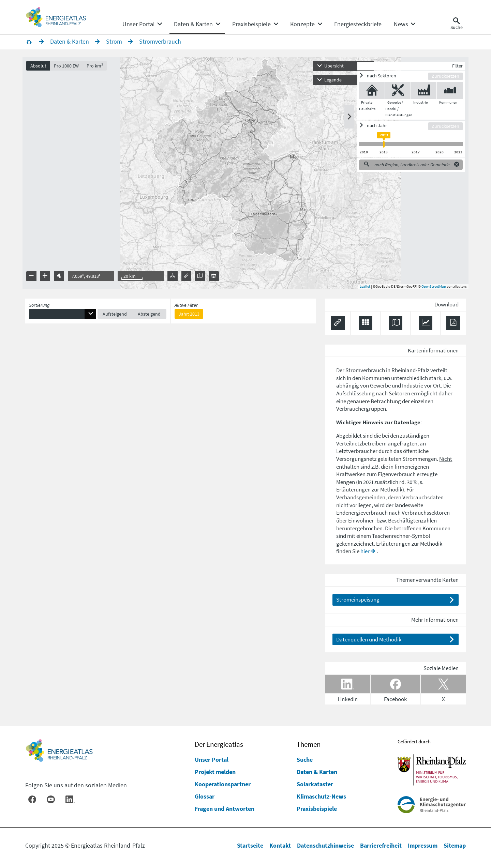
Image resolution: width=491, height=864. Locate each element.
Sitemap (455, 845)
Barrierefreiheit (381, 845)
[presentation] (245, 175)
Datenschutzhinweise (325, 845)
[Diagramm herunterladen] (426, 326)
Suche (305, 759)
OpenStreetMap (431, 288)
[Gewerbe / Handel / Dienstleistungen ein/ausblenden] (395, 92)
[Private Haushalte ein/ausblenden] (369, 92)
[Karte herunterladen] (396, 326)
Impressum (422, 845)
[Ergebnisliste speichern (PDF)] (453, 326)
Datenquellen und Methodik (368, 641)
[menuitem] (138, 24)
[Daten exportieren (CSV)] (366, 326)
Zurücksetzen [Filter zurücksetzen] (443, 78)
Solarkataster (315, 784)
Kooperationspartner (223, 784)
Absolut (41, 68)
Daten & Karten (317, 772)
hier (365, 553)
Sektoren (399, 395)
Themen (309, 744)
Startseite (250, 845)
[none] (142, 24)
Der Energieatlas (219, 744)
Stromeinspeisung (358, 602)
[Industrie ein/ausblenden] (421, 92)
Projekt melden (215, 772)
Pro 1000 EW (69, 68)
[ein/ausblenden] (391, 78)
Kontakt (280, 845)
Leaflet (362, 288)
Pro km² (97, 68)
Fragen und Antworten (224, 809)
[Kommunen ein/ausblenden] (447, 92)
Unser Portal (211, 759)
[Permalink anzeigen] (338, 326)
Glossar (204, 796)
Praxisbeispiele (317, 809)
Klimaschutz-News (321, 796)
